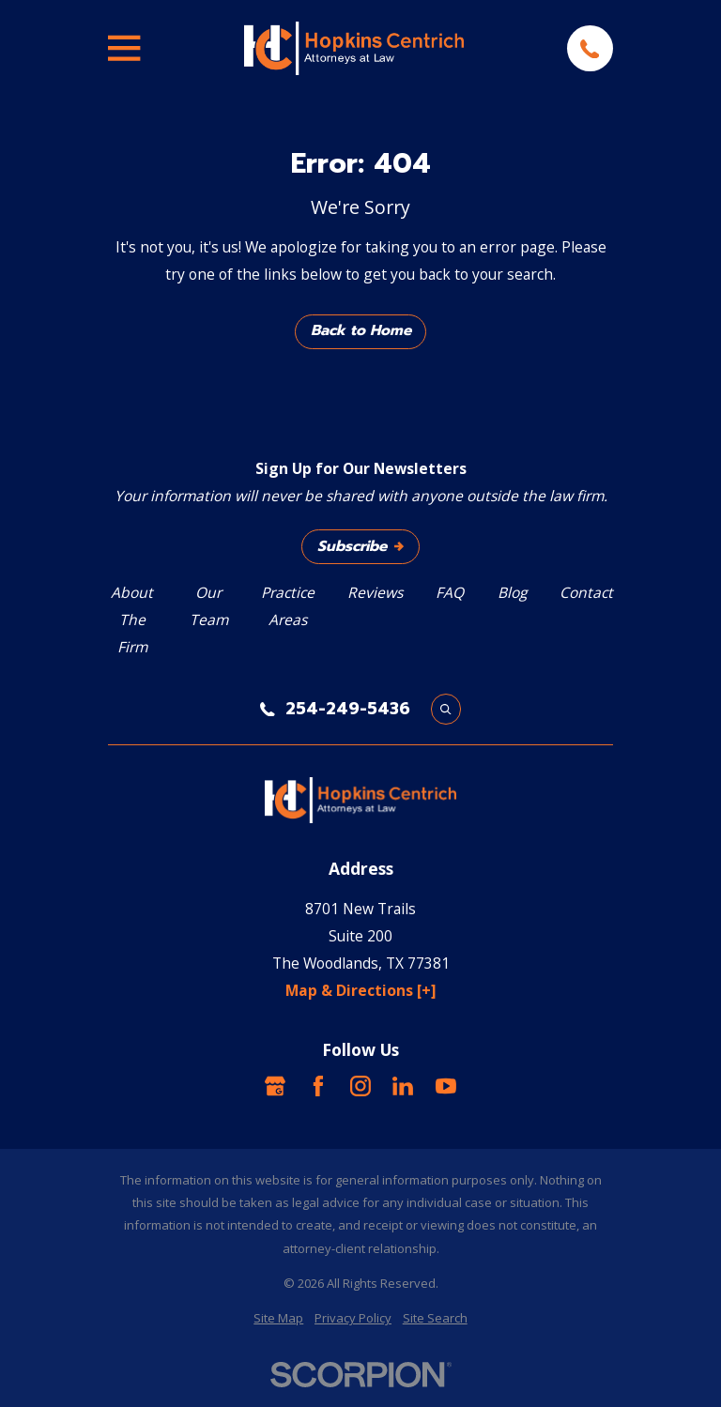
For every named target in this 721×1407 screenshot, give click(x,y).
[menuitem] (278, 1318)
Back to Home (361, 330)
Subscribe (360, 546)
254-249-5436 (347, 709)
